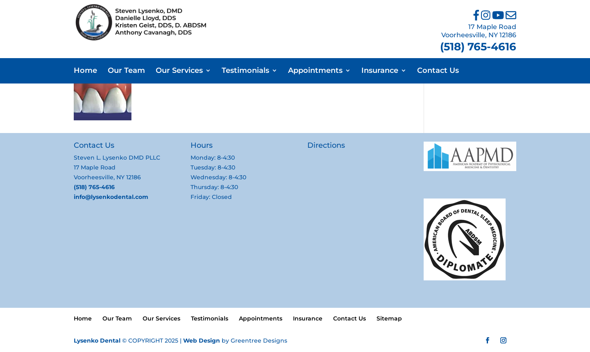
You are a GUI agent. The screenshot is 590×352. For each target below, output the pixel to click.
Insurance (379, 71)
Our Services (179, 71)
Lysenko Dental (97, 340)
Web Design (201, 340)
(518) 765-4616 (478, 46)
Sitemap (389, 318)
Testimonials (245, 71)
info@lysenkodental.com (111, 197)
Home (85, 71)
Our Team (126, 71)
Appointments (315, 71)
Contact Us (438, 71)
